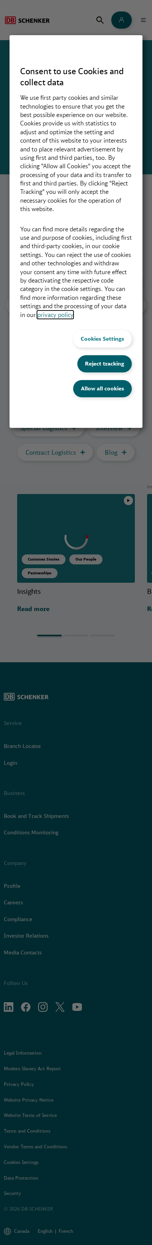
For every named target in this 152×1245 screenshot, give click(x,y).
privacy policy (55, 315)
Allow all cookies (102, 388)
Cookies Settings (102, 338)
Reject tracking (104, 363)
